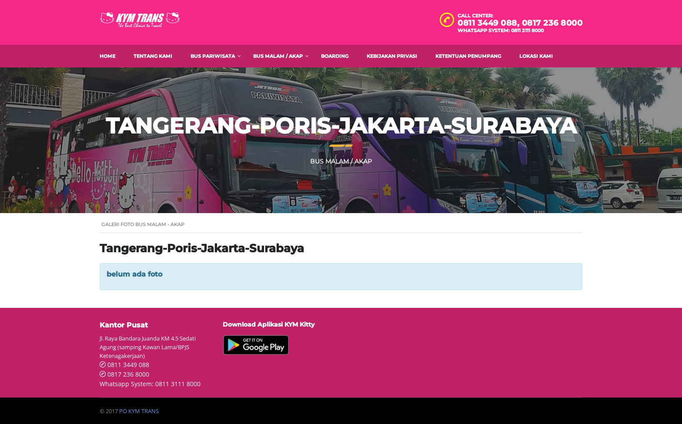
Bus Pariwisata (213, 56)
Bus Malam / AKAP (278, 56)
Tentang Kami (153, 56)
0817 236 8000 (552, 23)
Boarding (334, 56)
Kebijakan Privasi (392, 56)
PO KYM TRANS (139, 411)
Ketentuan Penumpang (468, 56)
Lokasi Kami (536, 56)
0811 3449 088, (490, 23)
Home (107, 56)
